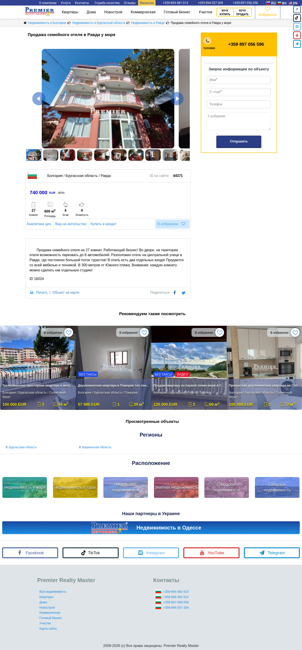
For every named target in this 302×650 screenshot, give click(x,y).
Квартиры (70, 12)
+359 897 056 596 (246, 44)
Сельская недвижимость (277, 487)
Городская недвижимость (226, 487)
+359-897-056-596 (176, 602)
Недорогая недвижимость (125, 487)
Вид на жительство (71, 224)
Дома (91, 12)
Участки (205, 12)
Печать (41, 292)
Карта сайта (48, 628)
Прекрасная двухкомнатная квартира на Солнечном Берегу (265, 385)
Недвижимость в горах (75, 487)
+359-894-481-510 (176, 591)
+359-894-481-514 (176, 597)
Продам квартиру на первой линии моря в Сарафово (189, 385)
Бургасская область (20, 447)
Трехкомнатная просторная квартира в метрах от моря (38, 385)
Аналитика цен (39, 224)
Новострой (113, 12)
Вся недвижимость (53, 591)
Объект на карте (65, 292)
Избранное (267, 11)
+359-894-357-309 (176, 607)
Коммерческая (143, 12)
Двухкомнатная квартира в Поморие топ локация (114, 385)
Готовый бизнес (177, 12)
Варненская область (94, 447)
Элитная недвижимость (176, 487)
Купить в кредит (104, 224)
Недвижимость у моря (24, 487)
